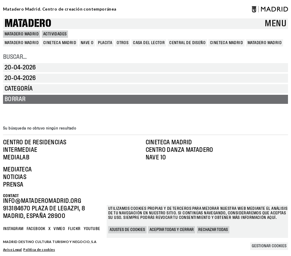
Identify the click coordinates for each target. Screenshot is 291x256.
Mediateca (17, 170)
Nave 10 (156, 158)
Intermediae (20, 150)
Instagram (13, 229)
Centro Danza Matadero (179, 150)
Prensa (13, 185)
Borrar (15, 99)
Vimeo (59, 229)
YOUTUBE (92, 229)
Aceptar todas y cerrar (172, 230)
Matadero (28, 23)
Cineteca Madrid (169, 142)
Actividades (54, 34)
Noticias (14, 177)
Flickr (74, 229)
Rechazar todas (213, 230)
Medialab (16, 158)
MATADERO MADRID (22, 34)
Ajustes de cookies (127, 230)
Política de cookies (39, 249)
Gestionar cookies (269, 246)
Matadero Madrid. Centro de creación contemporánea (59, 9)
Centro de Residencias (34, 142)
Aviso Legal (12, 249)
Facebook (36, 229)
